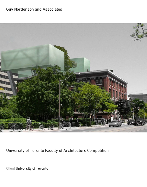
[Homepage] (35, 9)
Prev (37, 77)
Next (110, 77)
